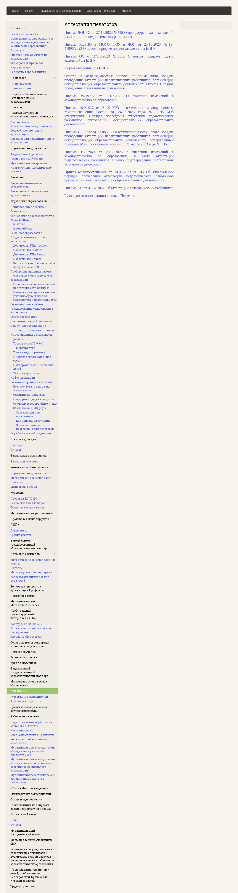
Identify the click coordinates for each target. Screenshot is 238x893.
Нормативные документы (28, 148)
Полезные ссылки (23, 595)
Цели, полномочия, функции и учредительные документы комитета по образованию (31, 42)
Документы (18, 530)
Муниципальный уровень (28, 163)
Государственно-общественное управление (31, 310)
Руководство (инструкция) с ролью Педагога (99, 196)
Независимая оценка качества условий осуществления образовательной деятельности (35, 295)
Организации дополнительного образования (32, 140)
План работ (18, 78)
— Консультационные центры (33, 330)
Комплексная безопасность (29, 467)
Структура (17, 50)
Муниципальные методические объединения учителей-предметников (32, 751)
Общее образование (23, 317)
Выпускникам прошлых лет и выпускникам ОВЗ (34, 265)
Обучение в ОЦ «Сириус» (29, 408)
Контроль (17, 492)
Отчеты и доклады (23, 439)
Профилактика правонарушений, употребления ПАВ (23, 614)
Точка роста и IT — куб (28, 343)
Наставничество (21, 730)
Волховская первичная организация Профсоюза (27, 588)
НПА (13, 820)
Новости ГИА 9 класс (27, 259)
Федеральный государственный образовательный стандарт (29, 544)
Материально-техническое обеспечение (29, 683)
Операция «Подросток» (26, 636)
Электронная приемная (100, 10)
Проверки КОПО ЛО (23, 498)
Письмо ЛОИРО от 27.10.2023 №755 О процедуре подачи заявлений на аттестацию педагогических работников (119, 34)
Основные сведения (24, 34)
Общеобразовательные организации (26, 132)
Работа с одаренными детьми (31, 382)
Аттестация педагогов (25, 701)
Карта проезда (20, 67)
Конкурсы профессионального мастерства (31, 741)
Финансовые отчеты (24, 461)
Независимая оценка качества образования (31, 277)
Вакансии (17, 177)
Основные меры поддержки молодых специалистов (29, 644)
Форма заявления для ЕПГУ (86, 68)
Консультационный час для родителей (29, 578)
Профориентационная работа (30, 271)
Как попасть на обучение (33, 420)
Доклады (16, 445)
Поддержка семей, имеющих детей (33, 366)
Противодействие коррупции (30, 519)
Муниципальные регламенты (31, 513)
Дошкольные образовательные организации (31, 124)
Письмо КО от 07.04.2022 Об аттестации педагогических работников (118, 188)
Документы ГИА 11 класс (30, 245)
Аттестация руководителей (29, 696)
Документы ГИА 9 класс (29, 254)
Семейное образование (26, 233)
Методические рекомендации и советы (32, 561)
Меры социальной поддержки (31, 572)
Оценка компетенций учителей (32, 735)
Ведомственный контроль (28, 503)
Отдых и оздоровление (26, 799)
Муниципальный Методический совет (24, 603)
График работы (20, 535)
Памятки (16, 482)
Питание (125, 10)
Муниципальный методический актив (25, 832)
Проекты (16, 339)
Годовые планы (21, 88)
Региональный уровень (27, 158)
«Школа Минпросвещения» (29, 788)
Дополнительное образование (31, 321)
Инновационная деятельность (31, 334)
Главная (14, 10)
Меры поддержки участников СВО (31, 841)
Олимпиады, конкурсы (29, 394)
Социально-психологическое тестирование (30, 630)
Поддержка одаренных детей (33, 399)
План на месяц (20, 84)
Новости (30, 10)
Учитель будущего (26, 373)
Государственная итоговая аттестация (28, 239)
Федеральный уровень (26, 154)
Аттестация (18, 690)
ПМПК (15, 524)
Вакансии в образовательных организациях (30, 193)
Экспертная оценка (23, 486)
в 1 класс (19, 224)
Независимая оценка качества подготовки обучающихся (34, 286)
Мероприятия (25, 348)
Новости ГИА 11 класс (27, 250)
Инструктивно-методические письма (31, 169)
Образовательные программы (28, 414)
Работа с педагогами (24, 716)
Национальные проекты (27, 207)
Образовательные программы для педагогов (35, 427)
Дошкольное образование (28, 325)
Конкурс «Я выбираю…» (26, 624)
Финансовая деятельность (28, 455)
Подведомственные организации (61, 10)
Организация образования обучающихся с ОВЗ (28, 709)
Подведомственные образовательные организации (31, 114)
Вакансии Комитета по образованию (26, 185)
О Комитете (18, 28)
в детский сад (22, 228)
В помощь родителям (25, 554)
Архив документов (23, 663)
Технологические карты (27, 507)
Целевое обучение (23, 652)
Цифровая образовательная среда (32, 358)
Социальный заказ (23, 814)
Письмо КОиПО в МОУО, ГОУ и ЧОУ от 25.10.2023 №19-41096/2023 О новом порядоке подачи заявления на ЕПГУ (119, 46)
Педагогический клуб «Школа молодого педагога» (31, 724)
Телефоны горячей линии (28, 72)
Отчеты (15, 449)
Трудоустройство (22, 886)
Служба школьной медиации (30, 433)
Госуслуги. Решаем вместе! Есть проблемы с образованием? (28, 97)
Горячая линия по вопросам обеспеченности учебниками (30, 806)
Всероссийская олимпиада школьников (31, 388)
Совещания (18, 211)
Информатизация (22, 377)
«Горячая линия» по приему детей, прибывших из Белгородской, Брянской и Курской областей (29, 875)
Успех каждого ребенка (29, 352)
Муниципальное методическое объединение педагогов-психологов (32, 778)
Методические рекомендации (31, 478)
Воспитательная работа (26, 304)
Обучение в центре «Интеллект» (35, 403)
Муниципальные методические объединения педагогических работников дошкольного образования (32, 765)
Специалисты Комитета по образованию (28, 56)
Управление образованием (28, 201)
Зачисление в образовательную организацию (32, 217)
